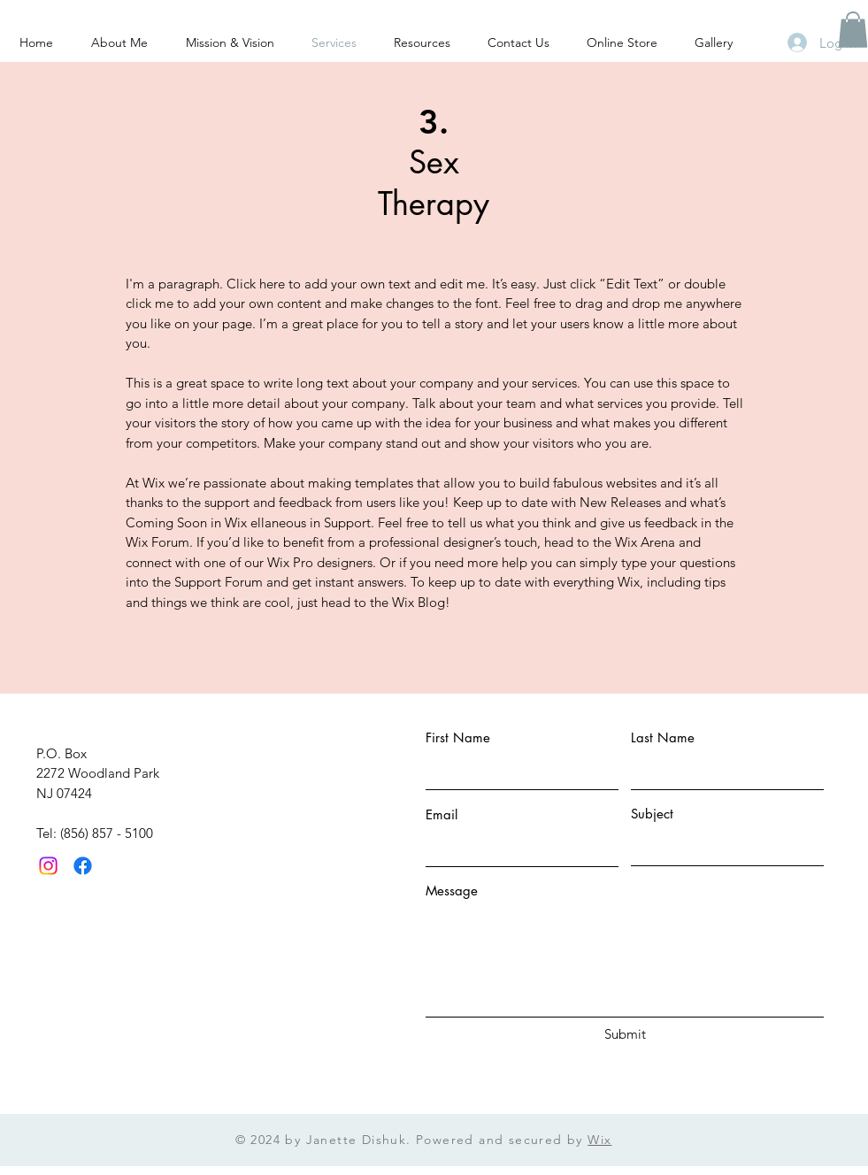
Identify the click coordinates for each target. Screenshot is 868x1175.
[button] (853, 30)
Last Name (663, 737)
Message (452, 890)
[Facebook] (83, 866)
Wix (599, 1140)
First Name (458, 737)
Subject (652, 813)
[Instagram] (48, 866)
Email (441, 814)
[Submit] (625, 1034)
